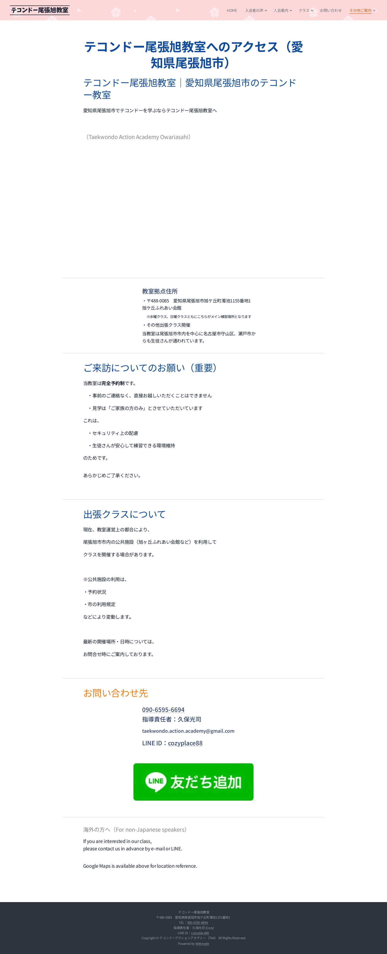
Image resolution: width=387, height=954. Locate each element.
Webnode (202, 943)
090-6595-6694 (163, 709)
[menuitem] (232, 10)
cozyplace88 (185, 742)
